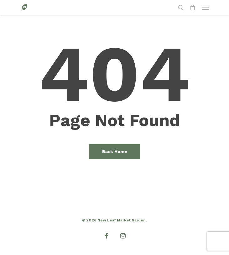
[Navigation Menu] (205, 7)
